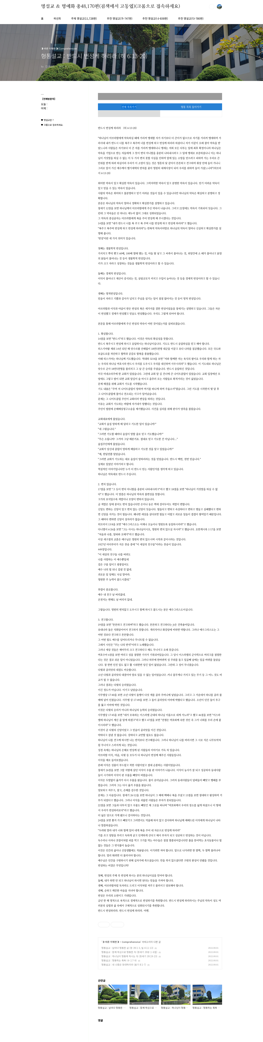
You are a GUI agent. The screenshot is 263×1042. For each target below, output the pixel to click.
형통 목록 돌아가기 (191, 107)
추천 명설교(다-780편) (190, 18)
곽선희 (57, 18)
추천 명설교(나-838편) (155, 18)
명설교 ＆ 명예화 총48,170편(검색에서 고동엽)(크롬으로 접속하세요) (110, 6)
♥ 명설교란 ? (47, 120)
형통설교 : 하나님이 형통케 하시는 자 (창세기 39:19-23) (129, 956)
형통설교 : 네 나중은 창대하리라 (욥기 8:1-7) (123, 964)
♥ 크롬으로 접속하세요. (52, 124)
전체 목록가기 (129, 107)
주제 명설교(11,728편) (84, 18)
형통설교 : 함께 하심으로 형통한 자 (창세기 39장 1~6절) (129, 952)
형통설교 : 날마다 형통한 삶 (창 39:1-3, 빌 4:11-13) (127, 948)
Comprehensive (131, 942)
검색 (211, 6)
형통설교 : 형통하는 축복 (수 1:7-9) (119, 960)
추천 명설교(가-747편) (119, 18)
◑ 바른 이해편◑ (110, 942)
